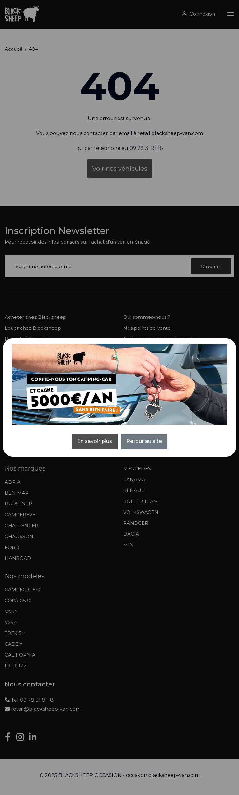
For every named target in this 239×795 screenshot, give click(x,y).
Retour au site (144, 441)
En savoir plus (94, 441)
